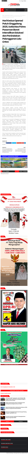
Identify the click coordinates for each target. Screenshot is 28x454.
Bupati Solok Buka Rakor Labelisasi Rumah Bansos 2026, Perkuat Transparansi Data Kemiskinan (16, 408)
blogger (17, 171)
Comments (21, 421)
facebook (25, 171)
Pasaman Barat (7, 15)
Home (3, 15)
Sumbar (11, 15)
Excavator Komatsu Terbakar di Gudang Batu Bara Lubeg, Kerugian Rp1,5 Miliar (15, 417)
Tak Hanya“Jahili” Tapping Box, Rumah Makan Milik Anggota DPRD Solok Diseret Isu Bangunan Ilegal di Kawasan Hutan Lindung (15, 399)
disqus (21, 171)
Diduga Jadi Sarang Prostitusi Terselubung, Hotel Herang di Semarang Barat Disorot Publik (15, 403)
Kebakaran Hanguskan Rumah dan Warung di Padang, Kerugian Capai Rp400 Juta (16, 412)
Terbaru (7, 421)
